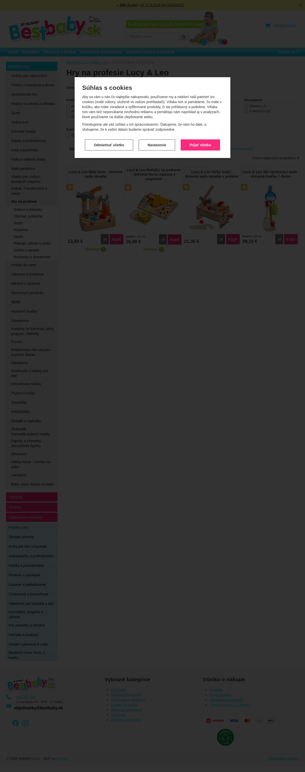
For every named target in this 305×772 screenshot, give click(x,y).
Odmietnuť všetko (109, 142)
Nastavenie (157, 142)
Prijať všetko (200, 142)
